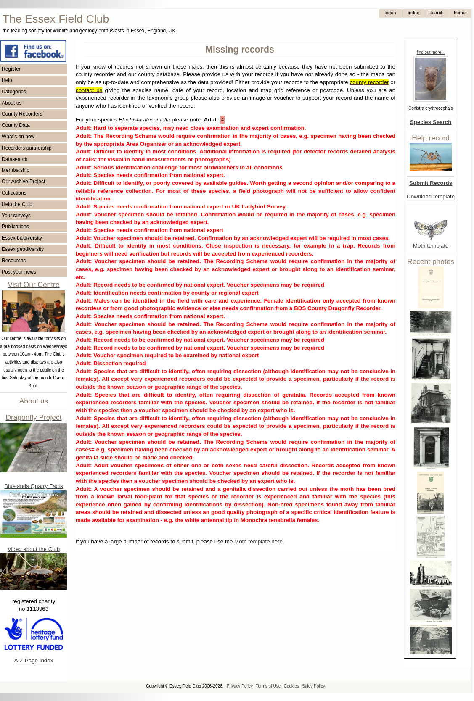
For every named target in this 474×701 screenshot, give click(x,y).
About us (11, 103)
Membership (15, 170)
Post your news (19, 272)
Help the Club (17, 204)
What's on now (18, 137)
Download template (431, 196)
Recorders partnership (27, 148)
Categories (14, 92)
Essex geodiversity (23, 249)
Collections (14, 193)
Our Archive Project (23, 181)
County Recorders (22, 114)
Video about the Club (34, 549)
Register (11, 69)
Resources (14, 261)
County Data (16, 125)
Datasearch (14, 159)
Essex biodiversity (22, 238)
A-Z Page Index (33, 660)
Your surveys (16, 216)
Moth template (430, 245)
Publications (15, 226)
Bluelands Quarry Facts (33, 486)
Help (7, 80)
